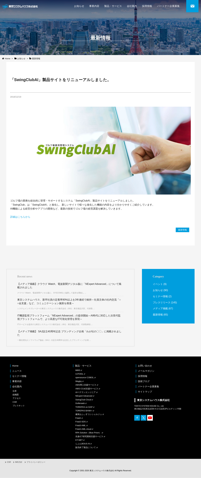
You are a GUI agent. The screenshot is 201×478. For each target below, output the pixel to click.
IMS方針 (18, 462)
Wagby (78, 381)
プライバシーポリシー (36, 462)
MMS (77, 370)
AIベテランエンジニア (85, 392)
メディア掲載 (160, 308)
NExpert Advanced (83, 396)
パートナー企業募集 (168, 6)
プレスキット (19, 405)
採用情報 (147, 6)
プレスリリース (161, 302)
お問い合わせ (145, 365)
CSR (15, 402)
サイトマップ (145, 391)
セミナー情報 (160, 296)
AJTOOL (79, 374)
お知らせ (79, 6)
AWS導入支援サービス (85, 385)
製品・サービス (113, 6)
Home (15, 365)
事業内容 (94, 6)
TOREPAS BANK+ (83, 410)
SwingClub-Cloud (83, 399)
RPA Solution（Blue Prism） (88, 433)
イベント (158, 284)
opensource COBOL (84, 377)
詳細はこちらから (20, 217)
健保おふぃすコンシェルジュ (88, 414)
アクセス (17, 398)
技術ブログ (144, 381)
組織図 (16, 394)
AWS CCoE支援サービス (86, 388)
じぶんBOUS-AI (82, 444)
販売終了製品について (85, 447)
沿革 (15, 391)
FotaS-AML (80, 425)
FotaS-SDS (80, 421)
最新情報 (182, 230)
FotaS (78, 418)
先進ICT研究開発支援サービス (89, 436)
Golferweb (80, 403)
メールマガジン (146, 371)
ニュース (17, 371)
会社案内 (132, 6)
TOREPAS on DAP (83, 407)
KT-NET (79, 440)
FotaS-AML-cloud (83, 429)
